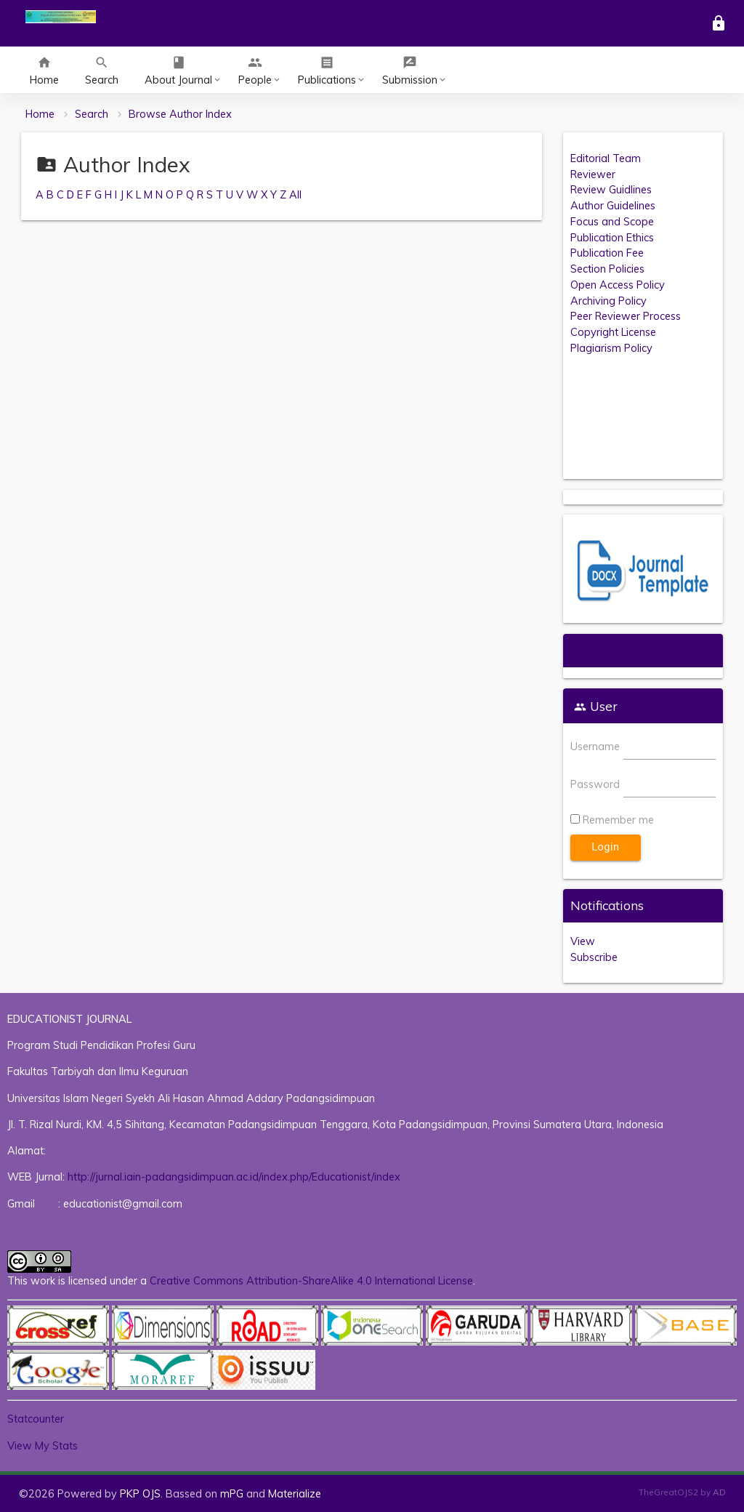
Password (595, 784)
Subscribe (594, 957)
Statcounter (35, 1418)
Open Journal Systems (635, 650)
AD (719, 1492)
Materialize (294, 1493)
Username (595, 746)
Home (39, 114)
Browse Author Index (180, 114)
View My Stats (42, 1445)
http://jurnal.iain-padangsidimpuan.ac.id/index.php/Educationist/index (234, 1176)
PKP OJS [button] (140, 1493)
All (295, 194)
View (582, 941)
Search (91, 114)
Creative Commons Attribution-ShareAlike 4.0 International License (311, 1280)
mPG (231, 1493)
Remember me (618, 820)
